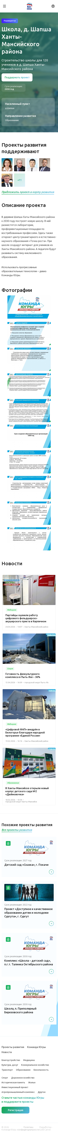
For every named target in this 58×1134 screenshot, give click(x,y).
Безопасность (41, 1070)
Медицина (29, 1060)
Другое (41, 1092)
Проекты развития (13, 1047)
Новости (7, 1052)
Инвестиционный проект (15, 1087)
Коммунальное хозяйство (35, 1065)
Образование (23, 1070)
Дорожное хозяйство (22, 1077)
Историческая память (13, 1082)
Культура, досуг (10, 1065)
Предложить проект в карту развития (28, 191)
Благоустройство (11, 1060)
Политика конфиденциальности (28, 1128)
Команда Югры (36, 1047)
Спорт (5, 1077)
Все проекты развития (17, 829)
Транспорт (7, 1070)
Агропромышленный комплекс (18, 1092)
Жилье (31, 1082)
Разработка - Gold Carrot (45, 1128)
